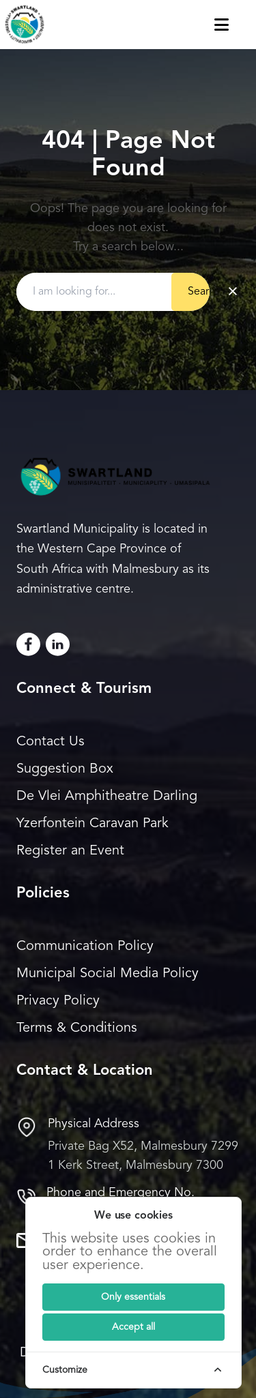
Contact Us (50, 742)
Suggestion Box (64, 769)
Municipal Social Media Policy (107, 974)
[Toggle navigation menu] (235, 24)
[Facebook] (28, 644)
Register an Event (70, 851)
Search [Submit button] (204, 291)
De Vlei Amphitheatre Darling (106, 796)
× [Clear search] (233, 292)
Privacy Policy (58, 1001)
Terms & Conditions (76, 1028)
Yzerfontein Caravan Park (92, 824)
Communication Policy (85, 946)
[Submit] (133, 1297)
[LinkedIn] (58, 644)
